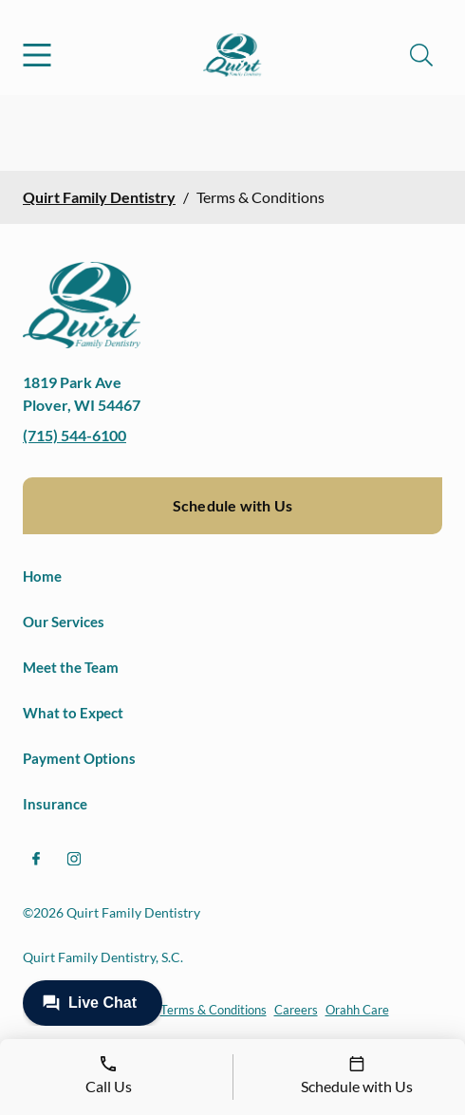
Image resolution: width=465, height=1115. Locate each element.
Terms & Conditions (213, 1009)
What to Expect (73, 712)
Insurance (55, 803)
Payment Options (79, 758)
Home (42, 576)
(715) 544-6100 (74, 435)
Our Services (63, 621)
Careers (296, 1009)
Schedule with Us (232, 505)
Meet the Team (71, 667)
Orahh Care (357, 1009)
